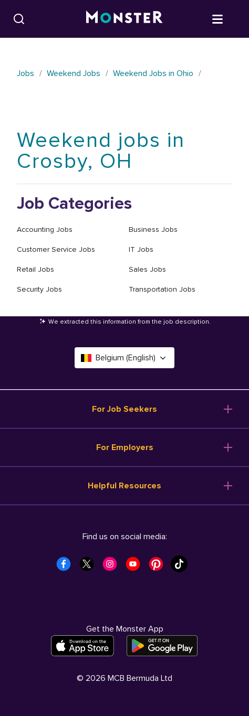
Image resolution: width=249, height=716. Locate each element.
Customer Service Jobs (56, 249)
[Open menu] (228, 18)
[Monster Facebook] (66, 567)
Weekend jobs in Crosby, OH (101, 150)
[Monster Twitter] (89, 567)
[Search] (19, 19)
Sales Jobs (147, 269)
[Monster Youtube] (136, 567)
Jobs (25, 73)
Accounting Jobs (44, 229)
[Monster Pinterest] (159, 567)
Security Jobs (39, 289)
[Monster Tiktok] (182, 567)
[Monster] (124, 18)
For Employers (124, 447)
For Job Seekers (124, 409)
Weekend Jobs (73, 73)
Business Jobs (153, 229)
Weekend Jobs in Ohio (153, 73)
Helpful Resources (124, 485)
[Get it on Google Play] (162, 645)
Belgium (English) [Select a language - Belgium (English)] (124, 357)
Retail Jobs (35, 269)
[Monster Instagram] (112, 567)
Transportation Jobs (162, 289)
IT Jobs (141, 249)
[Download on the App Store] (82, 645)
